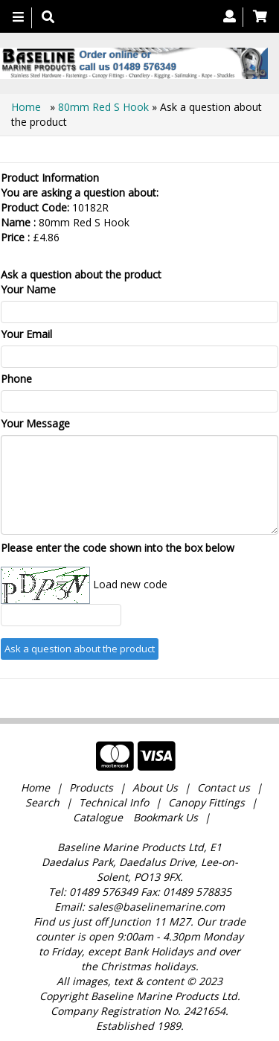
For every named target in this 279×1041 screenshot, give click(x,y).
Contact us (223, 787)
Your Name (28, 289)
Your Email (26, 334)
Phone (16, 379)
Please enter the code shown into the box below (117, 548)
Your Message (35, 423)
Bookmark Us (165, 817)
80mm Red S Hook (103, 107)
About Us (155, 787)
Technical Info (114, 802)
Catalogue (98, 817)
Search (43, 802)
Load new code (130, 584)
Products (91, 787)
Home (27, 107)
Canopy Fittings (206, 802)
